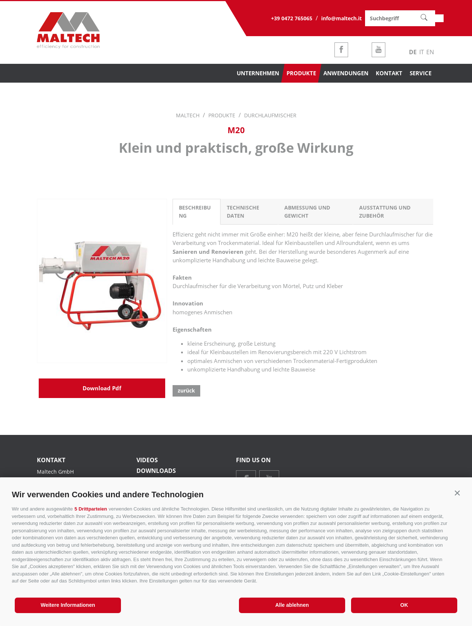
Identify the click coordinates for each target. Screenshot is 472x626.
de (413, 52)
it (421, 52)
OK (404, 605)
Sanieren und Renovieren (208, 251)
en (430, 52)
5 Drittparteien (90, 509)
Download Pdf (102, 428)
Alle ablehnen (292, 605)
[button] (457, 493)
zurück (186, 390)
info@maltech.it (341, 18)
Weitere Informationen (68, 605)
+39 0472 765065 (291, 18)
